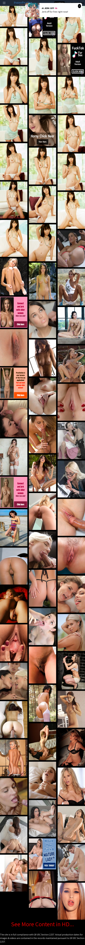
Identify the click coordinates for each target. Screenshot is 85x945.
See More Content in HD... (42, 924)
